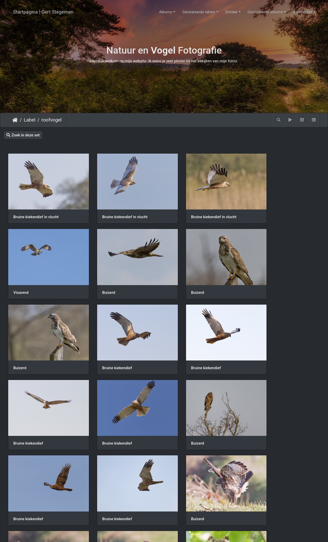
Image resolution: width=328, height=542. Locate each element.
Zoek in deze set (23, 135)
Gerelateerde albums (265, 12)
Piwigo (184, 533)
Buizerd (19, 280)
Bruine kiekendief (268, 280)
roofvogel (52, 120)
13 (177, 514)
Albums (165, 12)
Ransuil (99, 488)
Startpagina (15, 120)
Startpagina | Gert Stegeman (43, 12)
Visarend (260, 210)
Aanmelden (303, 12)
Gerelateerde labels (198, 12)
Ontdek (231, 12)
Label (29, 120)
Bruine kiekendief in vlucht (36, 210)
